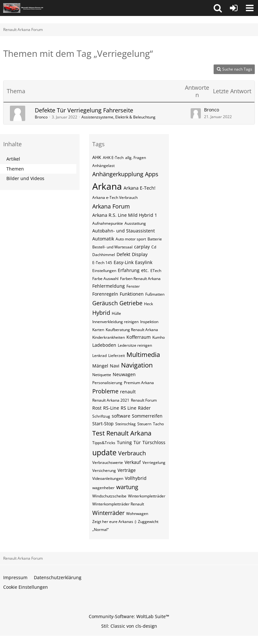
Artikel (13, 159)
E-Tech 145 (102, 262)
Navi (114, 366)
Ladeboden (104, 345)
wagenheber (103, 487)
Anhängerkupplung (117, 174)
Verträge (127, 470)
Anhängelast (103, 165)
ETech (155, 270)
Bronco (41, 117)
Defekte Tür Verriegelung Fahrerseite (84, 110)
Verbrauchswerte (107, 462)
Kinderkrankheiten (108, 337)
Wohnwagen (137, 513)
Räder (144, 408)
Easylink (143, 262)
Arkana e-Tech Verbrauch (115, 197)
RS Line (128, 408)
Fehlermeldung (108, 286)
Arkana (107, 186)
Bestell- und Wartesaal (112, 247)
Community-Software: (129, 616)
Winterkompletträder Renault (118, 504)
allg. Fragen (135, 157)
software (121, 416)
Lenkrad (99, 355)
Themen (15, 169)
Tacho (158, 424)
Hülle (116, 313)
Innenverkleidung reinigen (115, 321)
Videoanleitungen (107, 478)
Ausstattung (135, 223)
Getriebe (130, 303)
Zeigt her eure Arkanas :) (114, 521)
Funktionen (132, 294)
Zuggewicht (148, 521)
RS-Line (111, 408)
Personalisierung (107, 382)
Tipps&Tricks (103, 442)
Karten (98, 329)
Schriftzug (101, 416)
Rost (97, 408)
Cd (153, 247)
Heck (148, 304)
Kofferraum (138, 337)
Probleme (105, 391)
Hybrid (101, 312)
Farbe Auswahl (105, 278)
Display (140, 254)
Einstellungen (104, 270)
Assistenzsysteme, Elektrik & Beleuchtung (118, 117)
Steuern (144, 424)
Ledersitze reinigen (135, 345)
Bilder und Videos (25, 178)
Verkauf (133, 462)
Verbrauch (132, 453)
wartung (127, 487)
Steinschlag (125, 424)
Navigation (137, 365)
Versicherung (104, 470)
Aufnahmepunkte (107, 223)
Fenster (133, 286)
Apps (151, 174)
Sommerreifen (147, 416)
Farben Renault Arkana (140, 278)
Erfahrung (129, 270)
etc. (145, 270)
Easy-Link (123, 262)
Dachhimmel (103, 254)
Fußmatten (154, 294)
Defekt (123, 254)
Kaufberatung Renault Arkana (132, 329)
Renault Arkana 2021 (110, 400)
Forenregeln (105, 294)
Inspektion (149, 321)
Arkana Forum (111, 206)
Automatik (103, 239)
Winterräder (108, 513)
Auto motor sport (131, 239)
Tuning (124, 442)
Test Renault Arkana (121, 433)
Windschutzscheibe (109, 496)
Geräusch (105, 303)
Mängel (100, 366)
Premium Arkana (139, 382)
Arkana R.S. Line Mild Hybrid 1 (124, 215)
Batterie (155, 239)
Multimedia (143, 354)
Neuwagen (124, 374)
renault (128, 392)
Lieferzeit (116, 355)
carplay (142, 247)
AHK (96, 157)
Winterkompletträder (146, 496)
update (104, 452)
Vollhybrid (136, 478)
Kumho (158, 337)
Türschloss (153, 442)
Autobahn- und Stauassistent (123, 231)
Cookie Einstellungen (25, 587)
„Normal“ (100, 529)
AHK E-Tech (113, 157)
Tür (137, 442)
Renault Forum (144, 400)
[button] (217, 8)
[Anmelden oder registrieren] (233, 8)
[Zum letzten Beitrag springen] (196, 113)
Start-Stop (103, 423)
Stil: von (129, 626)
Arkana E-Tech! (140, 188)
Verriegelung (153, 462)
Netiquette (101, 374)
